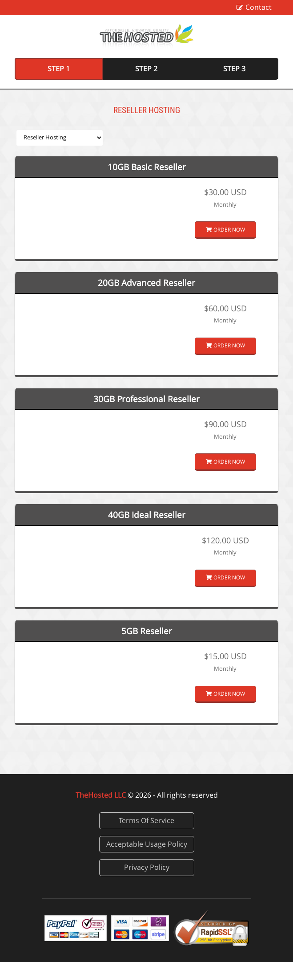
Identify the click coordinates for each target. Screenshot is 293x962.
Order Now (225, 229)
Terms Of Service (146, 820)
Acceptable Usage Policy (146, 844)
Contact (258, 7)
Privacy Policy (146, 867)
